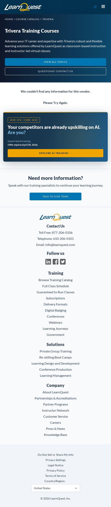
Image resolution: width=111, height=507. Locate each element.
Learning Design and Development (56, 363)
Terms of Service (55, 475)
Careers (55, 422)
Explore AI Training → (55, 153)
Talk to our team (55, 196)
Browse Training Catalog (55, 280)
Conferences (55, 316)
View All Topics (55, 61)
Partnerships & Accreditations (56, 398)
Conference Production (55, 369)
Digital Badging (55, 310)
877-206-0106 (62, 232)
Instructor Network (55, 410)
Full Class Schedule (55, 286)
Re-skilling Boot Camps (55, 357)
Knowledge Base (55, 435)
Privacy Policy (56, 470)
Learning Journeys (55, 328)
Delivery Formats (55, 304)
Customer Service (55, 416)
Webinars (55, 322)
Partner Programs (55, 404)
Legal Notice (55, 465)
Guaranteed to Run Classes (56, 292)
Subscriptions (55, 298)
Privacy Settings (56, 460)
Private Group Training (56, 351)
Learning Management (55, 375)
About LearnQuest (56, 392)
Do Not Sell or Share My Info (56, 454)
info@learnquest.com (60, 245)
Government (55, 334)
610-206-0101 (63, 238)
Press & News (55, 428)
